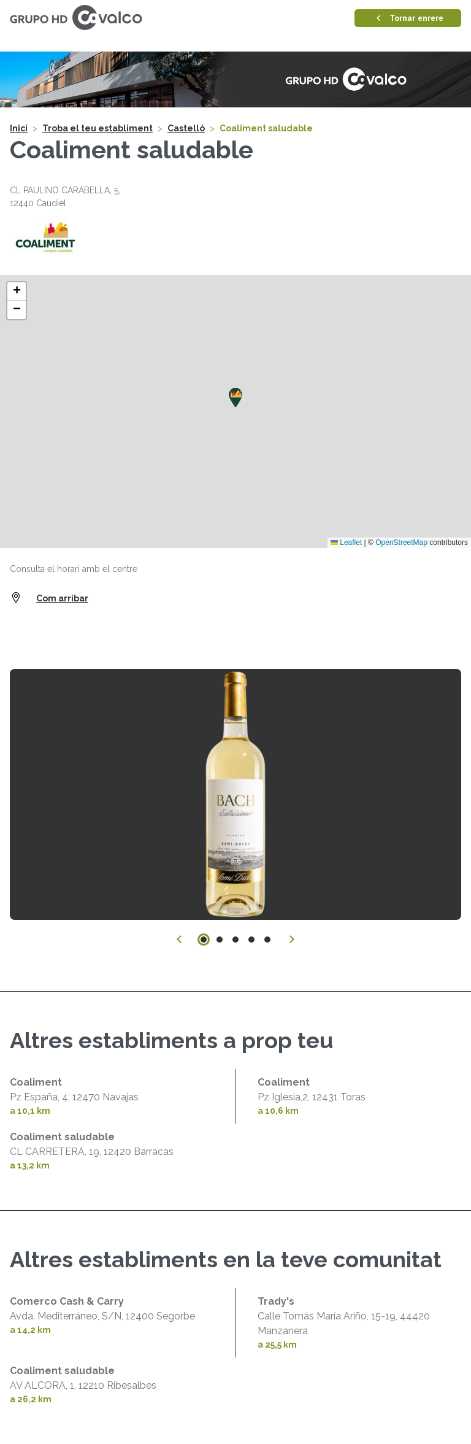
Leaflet (346, 542)
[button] (235, 397)
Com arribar (62, 598)
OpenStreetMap (401, 542)
